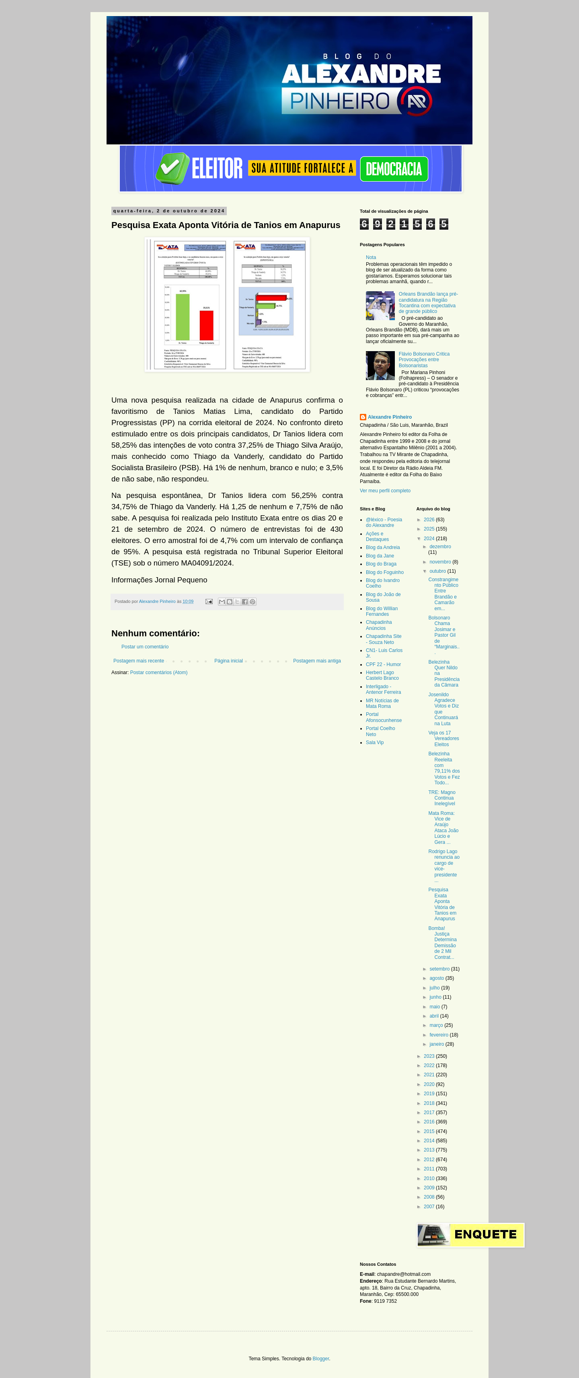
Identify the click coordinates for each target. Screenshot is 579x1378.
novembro (440, 562)
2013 (430, 1150)
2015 (430, 1131)
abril (434, 1016)
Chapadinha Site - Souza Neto (384, 639)
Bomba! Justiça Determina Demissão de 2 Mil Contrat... (442, 943)
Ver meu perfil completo (385, 491)
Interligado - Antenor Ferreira (383, 689)
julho (435, 988)
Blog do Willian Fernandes (382, 611)
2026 (430, 519)
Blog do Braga (381, 564)
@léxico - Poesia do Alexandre (384, 522)
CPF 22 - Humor (383, 664)
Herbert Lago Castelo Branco (382, 675)
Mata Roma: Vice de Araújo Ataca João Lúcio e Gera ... (443, 827)
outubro (438, 571)
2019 (430, 1093)
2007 (430, 1206)
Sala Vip (375, 742)
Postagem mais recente (138, 661)
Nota (371, 257)
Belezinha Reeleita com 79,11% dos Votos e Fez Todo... (444, 768)
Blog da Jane (380, 556)
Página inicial (228, 661)
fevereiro (439, 1035)
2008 (430, 1197)
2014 (430, 1141)
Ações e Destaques (377, 536)
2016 (430, 1122)
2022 (430, 1065)
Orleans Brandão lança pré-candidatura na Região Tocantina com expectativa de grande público (428, 302)
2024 (430, 538)
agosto (437, 978)
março (436, 1025)
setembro (440, 969)
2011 (430, 1169)
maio (435, 1007)
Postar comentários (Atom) (159, 672)
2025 (430, 529)
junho (436, 997)
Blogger (321, 1359)
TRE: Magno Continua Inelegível (441, 798)
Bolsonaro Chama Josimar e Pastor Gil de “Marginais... (444, 635)
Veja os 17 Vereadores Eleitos (443, 738)
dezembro (440, 546)
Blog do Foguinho (385, 572)
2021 (430, 1075)
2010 (430, 1178)
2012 (430, 1159)
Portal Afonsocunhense (384, 717)
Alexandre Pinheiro (390, 417)
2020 (430, 1084)
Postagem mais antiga (317, 661)
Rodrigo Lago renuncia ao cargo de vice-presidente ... (444, 866)
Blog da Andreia (383, 547)
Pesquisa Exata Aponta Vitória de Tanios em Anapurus (442, 904)
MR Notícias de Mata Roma (382, 703)
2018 (430, 1103)
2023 (430, 1056)
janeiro (437, 1044)
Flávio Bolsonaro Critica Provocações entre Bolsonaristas (424, 359)
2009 (430, 1188)
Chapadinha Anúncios (379, 625)
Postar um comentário (144, 647)
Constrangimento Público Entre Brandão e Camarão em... (443, 594)
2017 (430, 1112)
